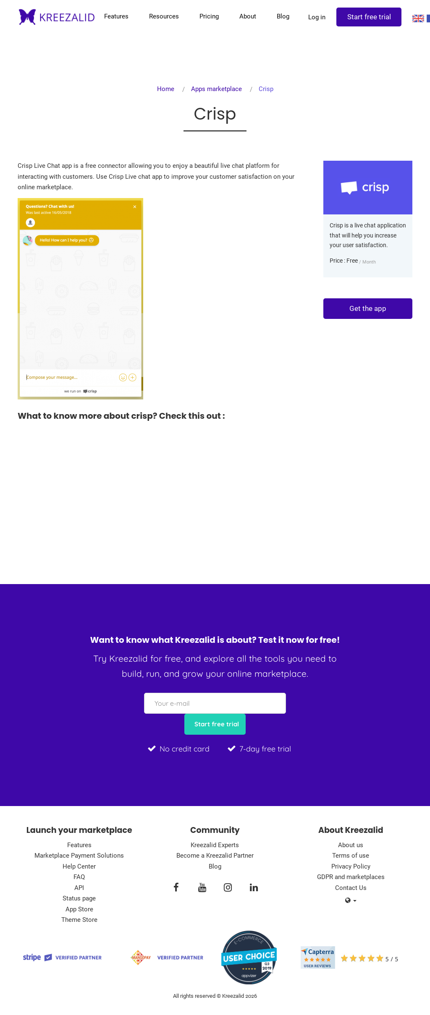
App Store (79, 909)
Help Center (79, 866)
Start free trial (368, 17)
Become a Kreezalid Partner (215, 855)
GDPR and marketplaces (351, 877)
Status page (79, 898)
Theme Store (79, 920)
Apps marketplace (216, 89)
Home (165, 89)
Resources (163, 16)
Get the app (367, 308)
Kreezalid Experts (215, 845)
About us (350, 845)
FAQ (79, 877)
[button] (351, 900)
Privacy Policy (350, 866)
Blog (281, 16)
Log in (315, 17)
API (79, 888)
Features (115, 16)
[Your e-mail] (215, 703)
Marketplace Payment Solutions (79, 855)
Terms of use (350, 855)
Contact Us (351, 888)
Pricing (208, 16)
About (246, 16)
